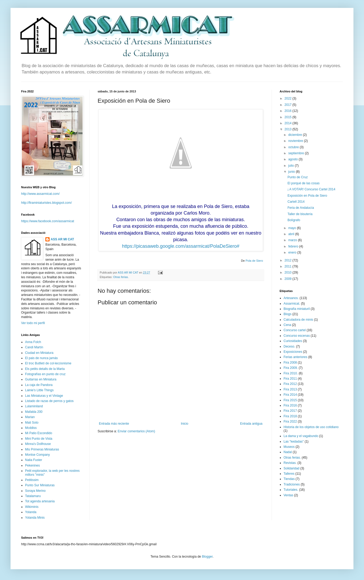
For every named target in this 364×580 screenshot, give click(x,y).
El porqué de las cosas (303, 183)
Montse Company (37, 455)
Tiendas (289, 479)
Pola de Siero (254, 260)
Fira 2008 (290, 362)
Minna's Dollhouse (38, 444)
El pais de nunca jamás (41, 358)
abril (291, 234)
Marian (30, 417)
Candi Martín (34, 347)
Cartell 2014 (296, 202)
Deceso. (289, 346)
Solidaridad (291, 468)
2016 (289, 111)
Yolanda (30, 512)
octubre (294, 147)
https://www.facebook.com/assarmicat (47, 221)
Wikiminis (32, 507)
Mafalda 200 (33, 412)
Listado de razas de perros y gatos (49, 401)
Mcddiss (31, 428)
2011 (289, 266)
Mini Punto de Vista (38, 438)
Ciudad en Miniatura (39, 353)
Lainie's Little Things (39, 390)
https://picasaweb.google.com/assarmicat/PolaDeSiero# (180, 246)
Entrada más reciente (114, 423)
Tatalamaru (33, 496)
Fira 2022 (290, 421)
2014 (289, 123)
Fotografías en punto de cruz (45, 374)
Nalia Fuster (33, 460)
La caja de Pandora (38, 385)
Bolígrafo (294, 220)
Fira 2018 (290, 416)
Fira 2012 (290, 384)
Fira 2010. (291, 373)
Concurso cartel (295, 330)
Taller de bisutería (300, 214)
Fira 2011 (290, 378)
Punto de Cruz (298, 177)
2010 (289, 272)
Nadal (288, 452)
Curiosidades (293, 341)
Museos (289, 447)
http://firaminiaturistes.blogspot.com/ (46, 203)
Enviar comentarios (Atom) (136, 431)
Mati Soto (32, 422)
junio (292, 171)
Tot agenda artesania (40, 501)
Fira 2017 (290, 411)
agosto (293, 159)
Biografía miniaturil (297, 309)
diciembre (295, 135)
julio (291, 165)
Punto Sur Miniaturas (40, 485)
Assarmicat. (292, 303)
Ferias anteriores (295, 357)
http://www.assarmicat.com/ (40, 194)
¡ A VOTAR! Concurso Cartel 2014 (311, 189)
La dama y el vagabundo (301, 436)
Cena (287, 325)
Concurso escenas (297, 336)
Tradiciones (292, 484)
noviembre (296, 141)
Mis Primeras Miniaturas (42, 449)
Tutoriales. (291, 490)
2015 (289, 117)
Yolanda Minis (35, 517)
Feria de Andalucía (301, 208)
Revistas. (290, 463)
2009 (289, 279)
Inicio (184, 423)
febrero (293, 246)
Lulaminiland (34, 406)
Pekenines (32, 465)
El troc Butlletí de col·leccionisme (48, 363)
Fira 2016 (290, 405)
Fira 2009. (291, 368)
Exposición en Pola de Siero (307, 195)
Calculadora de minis (298, 319)
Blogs (287, 314)
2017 (289, 105)
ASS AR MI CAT (62, 239)
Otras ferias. (121, 277)
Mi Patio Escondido (38, 433)
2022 (289, 98)
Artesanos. (291, 298)
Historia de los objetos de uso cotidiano (311, 427)
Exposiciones (293, 352)
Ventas (288, 495)
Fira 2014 (290, 394)
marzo (293, 240)
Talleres (289, 473)
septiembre (296, 153)
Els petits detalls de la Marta (45, 369)
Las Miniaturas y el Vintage (44, 396)
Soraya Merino (35, 491)
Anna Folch (33, 342)
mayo (292, 228)
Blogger (207, 556)
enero (292, 252)
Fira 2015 (290, 400)
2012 (289, 260)
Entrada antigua (251, 423)
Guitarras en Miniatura (40, 379)
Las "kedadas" (294, 441)
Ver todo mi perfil (33, 323)
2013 (289, 129)
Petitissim (32, 480)
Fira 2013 (290, 389)
